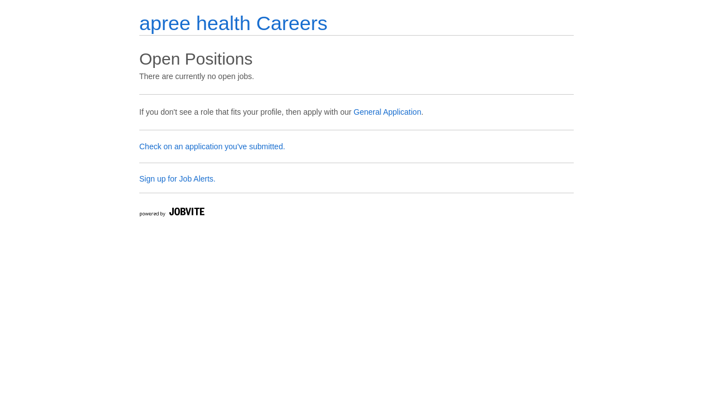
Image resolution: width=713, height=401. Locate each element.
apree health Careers (233, 23)
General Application (387, 111)
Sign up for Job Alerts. (177, 178)
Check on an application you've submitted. (212, 146)
